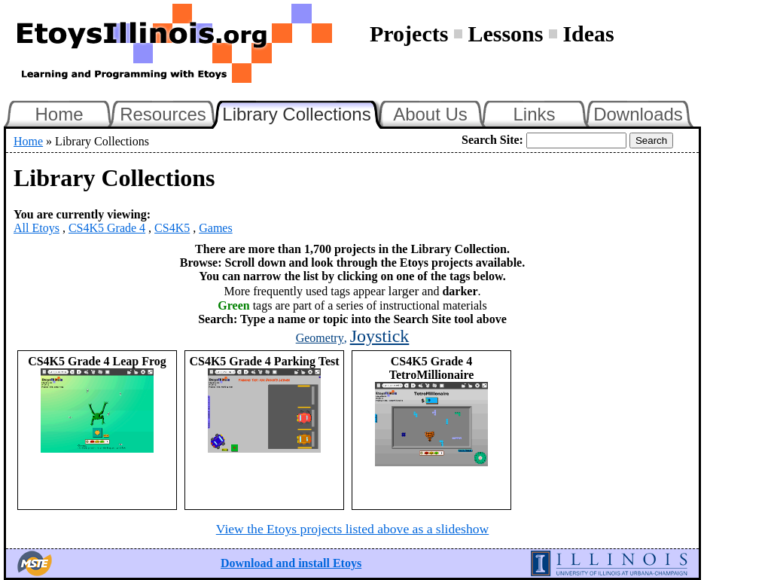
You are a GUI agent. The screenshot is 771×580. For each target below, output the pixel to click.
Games (215, 227)
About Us (430, 114)
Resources (163, 114)
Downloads (638, 114)
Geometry (320, 337)
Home (59, 114)
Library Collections (302, 112)
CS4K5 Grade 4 (107, 227)
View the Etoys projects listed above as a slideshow (352, 528)
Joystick (380, 336)
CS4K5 (172, 227)
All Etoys (36, 227)
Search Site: (492, 139)
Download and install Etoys (291, 563)
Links (534, 114)
